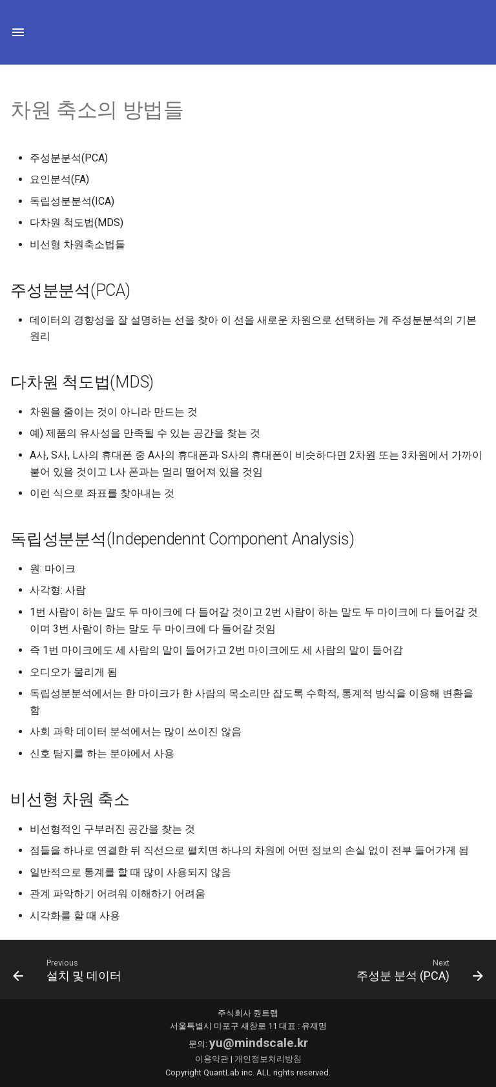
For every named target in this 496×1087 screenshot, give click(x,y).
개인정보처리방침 (268, 1059)
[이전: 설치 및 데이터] (69, 969)
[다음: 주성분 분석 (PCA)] (417, 969)
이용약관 (212, 1059)
